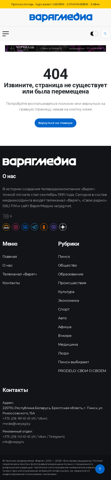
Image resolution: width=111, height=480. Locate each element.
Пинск (64, 256)
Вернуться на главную (55, 122)
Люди (63, 353)
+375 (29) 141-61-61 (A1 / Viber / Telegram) (34, 437)
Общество (67, 265)
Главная (10, 256)
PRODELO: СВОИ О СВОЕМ (82, 371)
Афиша (65, 327)
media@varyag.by (16, 424)
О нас (8, 265)
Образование (70, 274)
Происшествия (72, 283)
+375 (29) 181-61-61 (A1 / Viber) (25, 418)
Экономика (68, 300)
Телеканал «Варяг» (20, 274)
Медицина (68, 344)
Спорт (63, 309)
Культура (66, 292)
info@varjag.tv (13, 442)
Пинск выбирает (73, 362)
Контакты (11, 283)
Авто (62, 318)
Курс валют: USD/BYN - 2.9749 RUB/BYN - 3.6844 (68, 4)
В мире (65, 336)
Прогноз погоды (22, 4)
